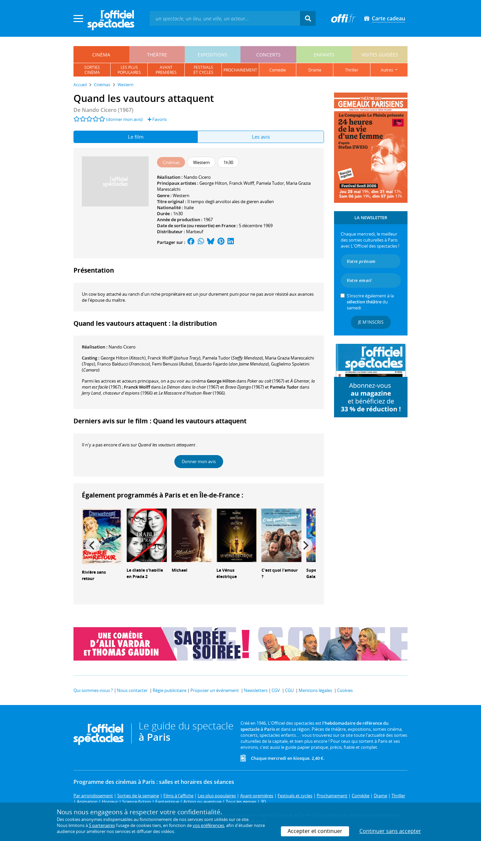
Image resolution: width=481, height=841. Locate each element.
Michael (179, 570)
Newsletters (256, 690)
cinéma (101, 54)
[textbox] (225, 18)
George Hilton (213, 183)
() (123, 358)
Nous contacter (132, 690)
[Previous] (92, 545)
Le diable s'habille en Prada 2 (145, 573)
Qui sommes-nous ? (93, 690)
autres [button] (387, 70)
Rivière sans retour (94, 575)
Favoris (157, 119)
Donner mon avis (199, 461)
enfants (324, 54)
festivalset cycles (203, 69)
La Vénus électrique (226, 573)
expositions (212, 54)
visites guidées (379, 54)
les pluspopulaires (129, 69)
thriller (351, 70)
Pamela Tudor (270, 183)
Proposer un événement (214, 690)
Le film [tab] (136, 136)
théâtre (157, 54)
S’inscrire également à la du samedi (370, 302)
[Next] (305, 545)
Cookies (345, 690)
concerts (268, 54)
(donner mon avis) (124, 119)
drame (314, 70)
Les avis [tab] (261, 136)
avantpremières (166, 69)
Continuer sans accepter (390, 831)
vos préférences (208, 825)
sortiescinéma (92, 69)
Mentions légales (315, 690)
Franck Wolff (241, 183)
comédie (277, 70)
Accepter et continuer (315, 831)
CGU (289, 690)
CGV (276, 690)
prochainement (240, 70)
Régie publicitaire (169, 690)
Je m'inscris (370, 322)
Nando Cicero (197, 177)
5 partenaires (102, 825)
